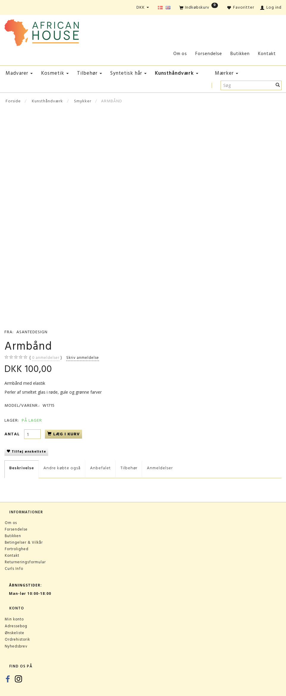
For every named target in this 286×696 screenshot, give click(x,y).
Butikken (240, 54)
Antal (12, 434)
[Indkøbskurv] (198, 8)
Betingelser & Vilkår (24, 542)
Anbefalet (100, 467)
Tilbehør (128, 467)
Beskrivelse (21, 467)
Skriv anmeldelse (82, 358)
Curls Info (14, 569)
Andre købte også (62, 467)
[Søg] (278, 85)
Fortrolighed (17, 549)
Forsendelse (208, 54)
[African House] (41, 31)
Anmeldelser (160, 467)
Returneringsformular (25, 562)
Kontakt (267, 54)
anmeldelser (45, 358)
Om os (180, 54)
